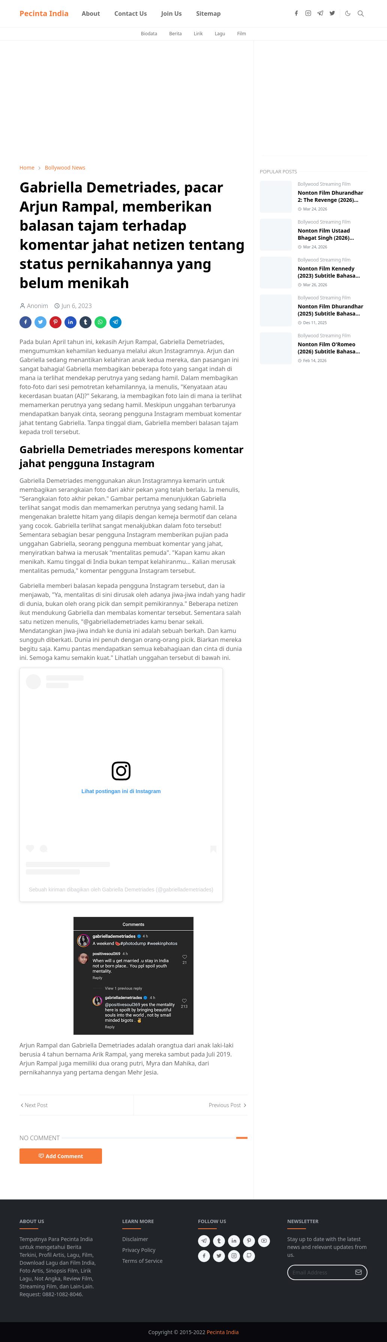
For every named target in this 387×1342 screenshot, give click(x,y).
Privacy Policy (138, 1249)
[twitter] (332, 13)
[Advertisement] (134, 102)
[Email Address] (319, 1272)
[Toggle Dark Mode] (348, 13)
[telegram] (320, 13)
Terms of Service (142, 1260)
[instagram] (308, 13)
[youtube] (264, 1241)
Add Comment (60, 1156)
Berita (175, 33)
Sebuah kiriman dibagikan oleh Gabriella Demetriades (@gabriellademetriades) (121, 890)
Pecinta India (44, 13)
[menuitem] (91, 13)
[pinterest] (249, 1241)
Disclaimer (135, 1239)
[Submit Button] (358, 1272)
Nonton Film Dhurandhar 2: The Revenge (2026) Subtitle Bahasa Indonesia (332, 199)
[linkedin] (234, 1241)
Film (241, 33)
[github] (249, 1256)
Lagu (220, 33)
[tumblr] (219, 1241)
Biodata (149, 33)
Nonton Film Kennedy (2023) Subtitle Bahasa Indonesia (327, 275)
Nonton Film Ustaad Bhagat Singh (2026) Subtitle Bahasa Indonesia (332, 237)
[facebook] (296, 13)
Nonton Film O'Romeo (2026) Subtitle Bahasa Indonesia (327, 351)
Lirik (198, 33)
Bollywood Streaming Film (324, 184)
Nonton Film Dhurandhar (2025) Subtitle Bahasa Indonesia (330, 313)
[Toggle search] (361, 13)
